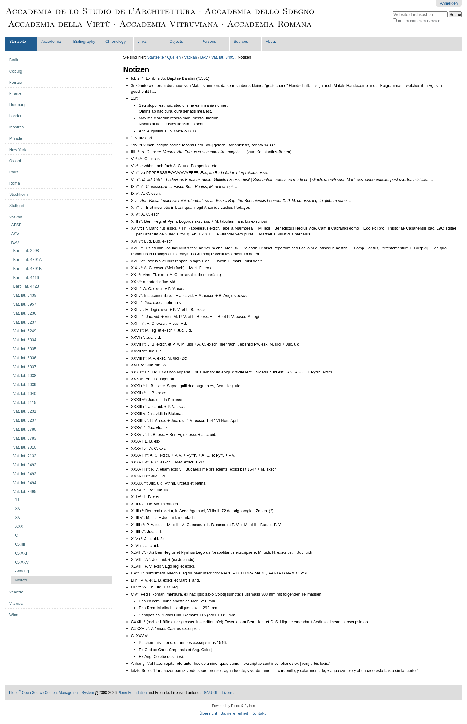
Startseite (17, 41)
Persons (208, 41)
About (271, 41)
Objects (176, 41)
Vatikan (190, 57)
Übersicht (208, 713)
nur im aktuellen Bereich (419, 21)
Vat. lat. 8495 (222, 57)
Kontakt (258, 713)
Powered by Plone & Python (233, 706)
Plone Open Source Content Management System (51, 692)
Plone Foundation (132, 692)
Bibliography (84, 41)
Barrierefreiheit (234, 713)
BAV (204, 57)
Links (142, 41)
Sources (241, 41)
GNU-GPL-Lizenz (218, 692)
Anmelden (449, 3)
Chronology (115, 41)
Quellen (174, 57)
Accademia (51, 41)
